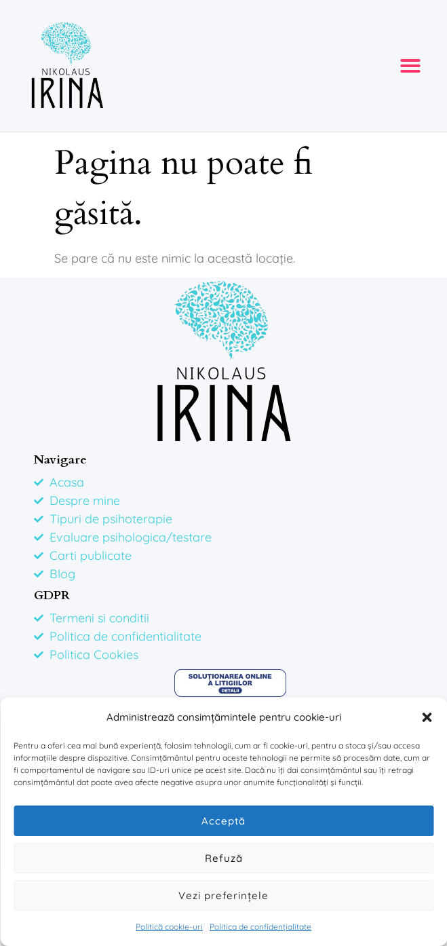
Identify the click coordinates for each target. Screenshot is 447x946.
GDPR (52, 595)
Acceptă (223, 820)
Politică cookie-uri (169, 927)
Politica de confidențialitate (260, 927)
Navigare (60, 459)
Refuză (224, 858)
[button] (426, 717)
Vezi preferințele (223, 895)
